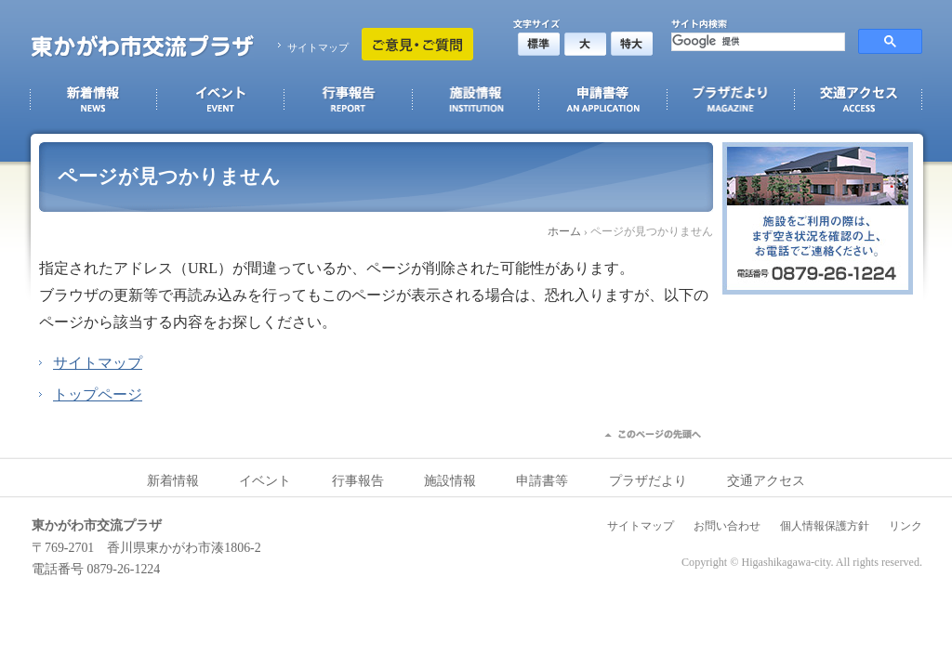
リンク (905, 525)
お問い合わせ (727, 525)
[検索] (756, 41)
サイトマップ (318, 47)
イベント (265, 481)
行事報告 (358, 481)
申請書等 (542, 481)
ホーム (564, 231)
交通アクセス (766, 481)
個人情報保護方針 (824, 525)
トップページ (97, 394)
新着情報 (173, 481)
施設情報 (450, 481)
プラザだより (648, 481)
